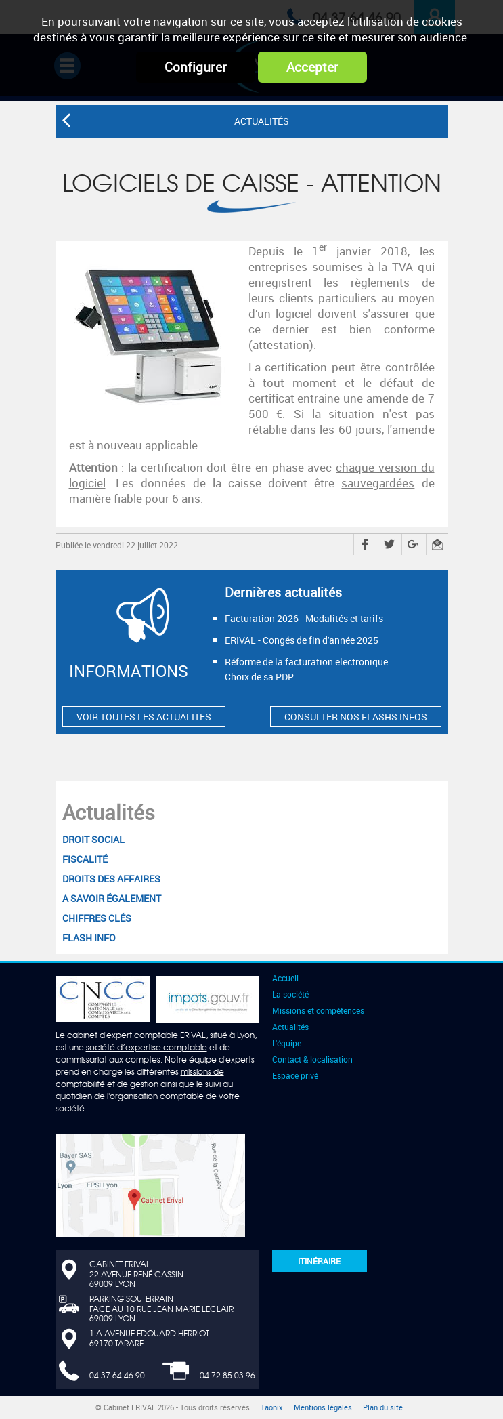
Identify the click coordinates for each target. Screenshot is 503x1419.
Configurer (196, 67)
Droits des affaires (111, 878)
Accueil (285, 977)
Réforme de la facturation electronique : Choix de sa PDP (309, 669)
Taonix (272, 1407)
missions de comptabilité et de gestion (140, 1077)
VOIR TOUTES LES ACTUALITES (143, 716)
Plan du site (383, 1407)
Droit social (93, 839)
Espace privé (295, 1075)
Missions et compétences (318, 1010)
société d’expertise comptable (146, 1047)
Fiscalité (85, 858)
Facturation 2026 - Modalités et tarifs (304, 618)
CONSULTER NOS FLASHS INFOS (355, 716)
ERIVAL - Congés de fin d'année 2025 (301, 640)
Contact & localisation (312, 1059)
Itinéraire (319, 1261)
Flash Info (89, 937)
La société (290, 994)
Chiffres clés (96, 917)
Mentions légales (323, 1407)
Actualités (108, 812)
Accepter (312, 67)
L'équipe (286, 1042)
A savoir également (111, 898)
